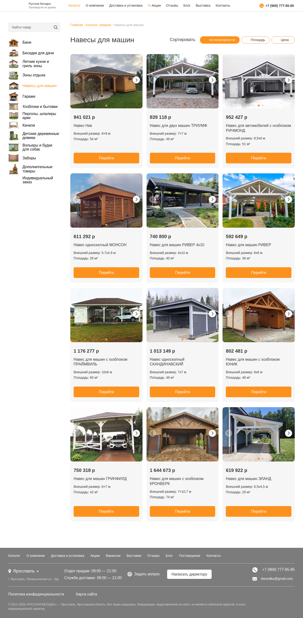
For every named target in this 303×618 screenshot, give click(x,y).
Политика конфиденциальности (36, 594)
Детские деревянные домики (33, 136)
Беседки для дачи (31, 53)
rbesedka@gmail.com (272, 578)
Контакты (223, 5)
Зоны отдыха (26, 75)
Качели (21, 125)
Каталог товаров (98, 25)
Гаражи (21, 97)
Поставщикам (189, 556)
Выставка (203, 5)
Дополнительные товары (30, 169)
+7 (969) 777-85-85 (276, 6)
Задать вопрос (143, 574)
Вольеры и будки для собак (30, 147)
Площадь (255, 40)
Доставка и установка (126, 5)
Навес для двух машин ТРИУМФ (178, 126)
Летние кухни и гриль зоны (28, 64)
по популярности (220, 40)
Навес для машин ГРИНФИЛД (100, 479)
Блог (187, 5)
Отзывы (172, 5)
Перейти (106, 158)
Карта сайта (86, 594)
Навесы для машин (32, 85)
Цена (282, 40)
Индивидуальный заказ (37, 180)
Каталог (74, 5)
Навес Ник (83, 126)
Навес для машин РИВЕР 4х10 (177, 245)
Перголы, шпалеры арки (32, 115)
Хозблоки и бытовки (33, 107)
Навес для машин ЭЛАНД (248, 479)
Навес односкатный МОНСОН (100, 245)
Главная (76, 25)
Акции (154, 5)
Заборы (22, 158)
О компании (95, 5)
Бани (19, 42)
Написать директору (189, 574)
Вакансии (113, 556)
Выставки (134, 556)
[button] (106, 105)
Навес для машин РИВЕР (248, 245)
